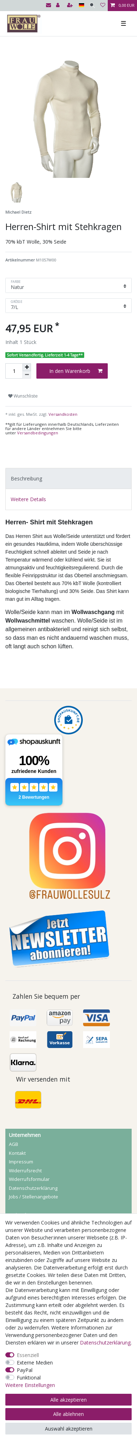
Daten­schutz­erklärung (33, 1188)
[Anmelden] (59, 5)
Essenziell (28, 1355)
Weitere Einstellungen (30, 1385)
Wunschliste (23, 396)
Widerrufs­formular (29, 1179)
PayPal (24, 1370)
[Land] (81, 5)
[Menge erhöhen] (26, 367)
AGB (13, 1144)
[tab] (68, 478)
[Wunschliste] (103, 5)
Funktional (29, 1377)
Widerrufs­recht (25, 1170)
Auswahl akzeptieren (68, 1428)
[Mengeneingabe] (13, 371)
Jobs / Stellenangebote (33, 1196)
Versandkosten (62, 414)
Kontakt (17, 1153)
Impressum (21, 1161)
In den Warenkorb (75, 371)
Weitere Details (28, 499)
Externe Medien (35, 1362)
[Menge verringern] (26, 375)
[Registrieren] (71, 5)
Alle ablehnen (68, 1414)
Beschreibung (26, 478)
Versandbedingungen (37, 432)
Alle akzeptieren (68, 1399)
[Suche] (92, 5)
